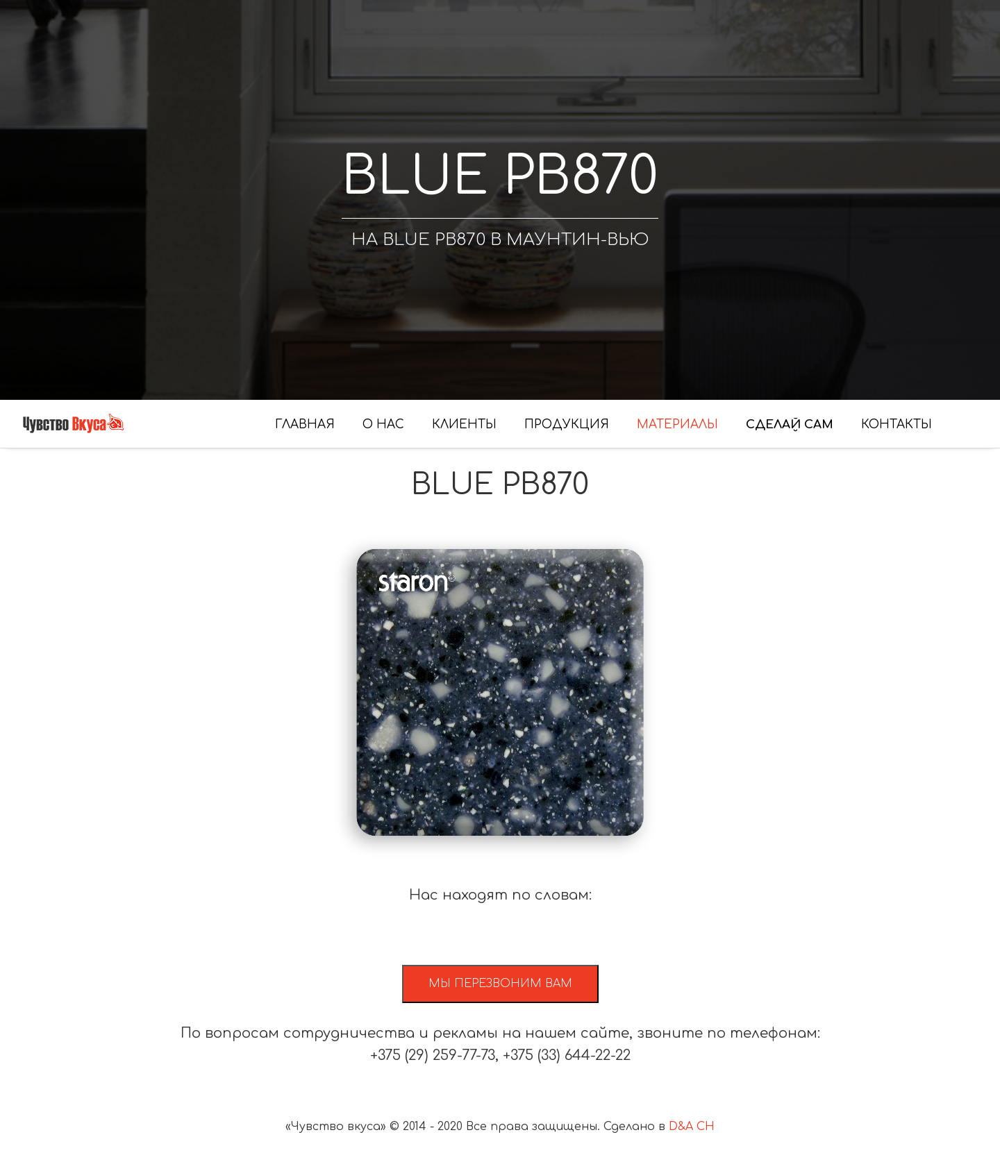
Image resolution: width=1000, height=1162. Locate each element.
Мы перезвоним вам (500, 983)
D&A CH (692, 1126)
